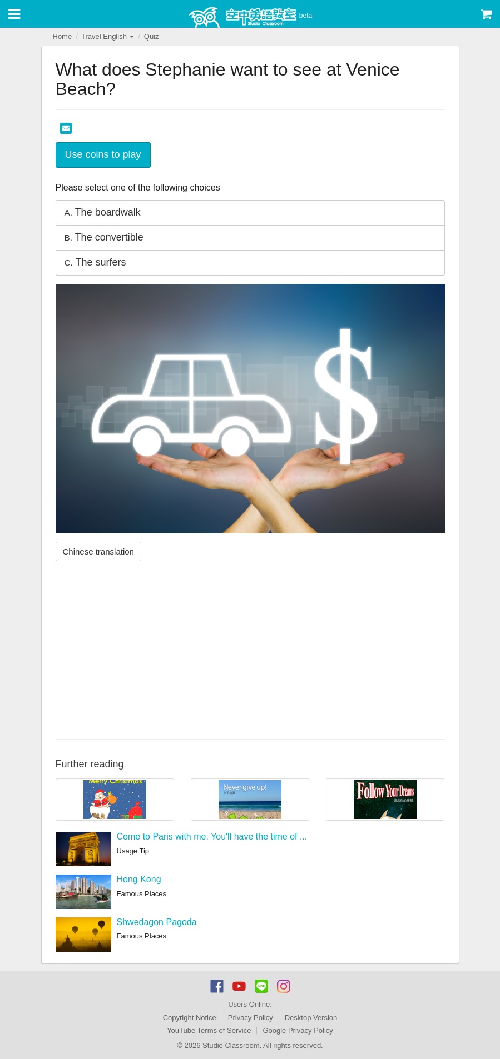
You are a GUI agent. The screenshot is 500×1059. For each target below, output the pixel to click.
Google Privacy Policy (298, 1030)
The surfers (95, 262)
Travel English (108, 36)
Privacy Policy (250, 1017)
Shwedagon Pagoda (157, 922)
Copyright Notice (189, 1017)
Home (62, 36)
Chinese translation (98, 551)
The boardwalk (103, 212)
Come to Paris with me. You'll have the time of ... (212, 836)
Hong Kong (139, 879)
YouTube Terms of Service (209, 1030)
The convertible (104, 237)
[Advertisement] (250, 650)
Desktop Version (311, 1017)
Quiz (151, 36)
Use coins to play (103, 154)
